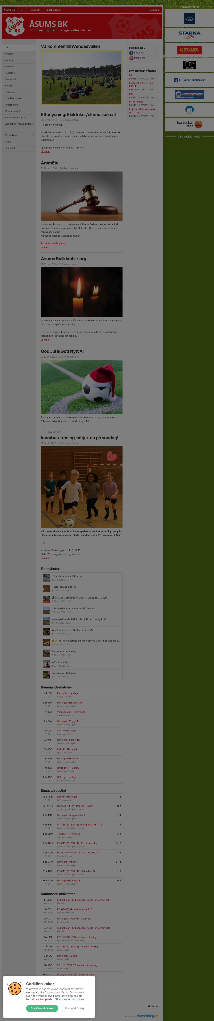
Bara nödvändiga (75, 1008)
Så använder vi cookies (69, 999)
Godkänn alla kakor (42, 1008)
